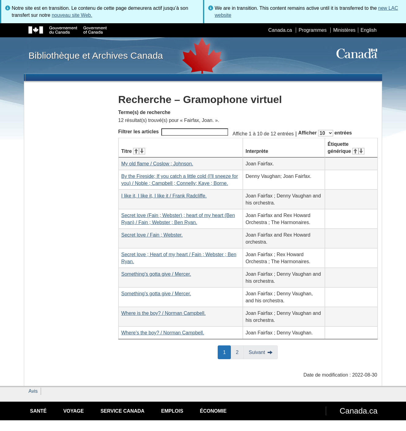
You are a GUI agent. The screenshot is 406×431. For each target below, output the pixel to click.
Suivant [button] (257, 352)
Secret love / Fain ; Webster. (152, 235)
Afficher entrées (325, 133)
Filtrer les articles (173, 132)
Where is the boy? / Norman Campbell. (163, 313)
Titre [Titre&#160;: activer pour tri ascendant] (133, 151)
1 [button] (227, 352)
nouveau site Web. (72, 15)
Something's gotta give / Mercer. (156, 274)
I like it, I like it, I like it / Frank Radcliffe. (164, 195)
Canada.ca (280, 30)
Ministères (344, 30)
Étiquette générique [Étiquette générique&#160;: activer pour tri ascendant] (346, 148)
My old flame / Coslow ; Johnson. (157, 163)
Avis (33, 391)
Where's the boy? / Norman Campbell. (162, 332)
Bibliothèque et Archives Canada (95, 55)
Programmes (313, 30)
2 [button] (240, 352)
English (369, 30)
